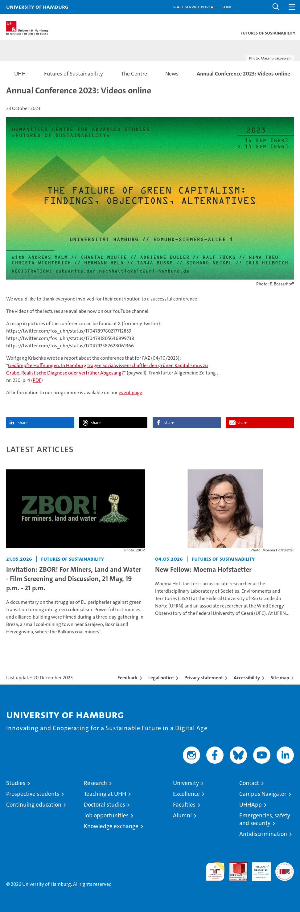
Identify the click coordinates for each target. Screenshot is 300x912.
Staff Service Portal (194, 6)
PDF (37, 380)
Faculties (184, 804)
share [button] (23, 422)
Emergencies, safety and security (264, 819)
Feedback (127, 677)
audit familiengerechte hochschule (215, 871)
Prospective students (32, 794)
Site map (280, 677)
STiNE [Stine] (226, 6)
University (186, 783)
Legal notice (161, 677)
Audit (235, 865)
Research (95, 783)
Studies (15, 783)
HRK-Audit (258, 868)
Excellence (186, 794)
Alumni (182, 815)
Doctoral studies (104, 804)
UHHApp (250, 804)
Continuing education (33, 804)
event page (130, 392)
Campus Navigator (262, 794)
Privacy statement (203, 677)
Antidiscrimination (263, 834)
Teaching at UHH (105, 794)
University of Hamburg (37, 6)
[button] (276, 7)
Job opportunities (106, 815)
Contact (249, 783)
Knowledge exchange (111, 826)
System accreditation (284, 868)
